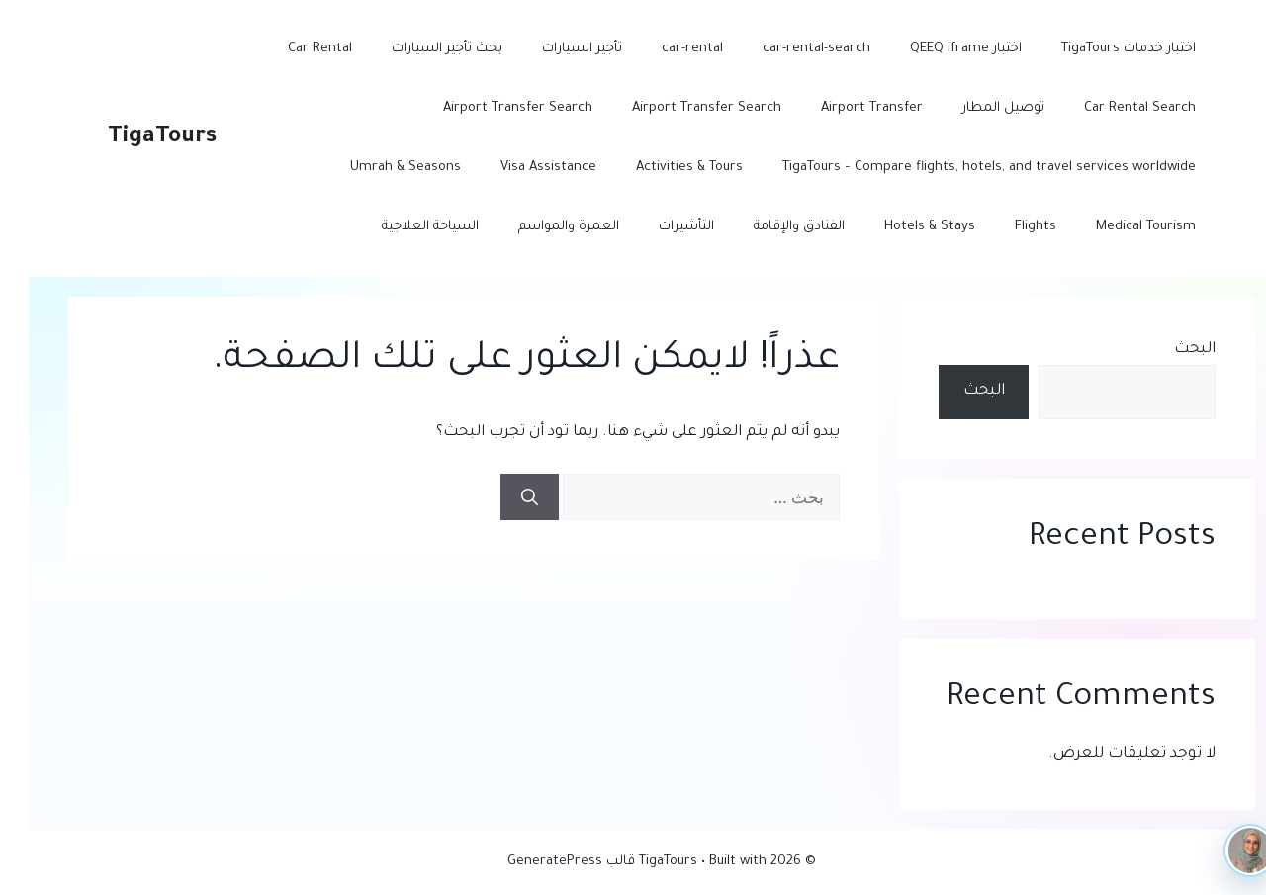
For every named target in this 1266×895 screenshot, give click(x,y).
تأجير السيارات (553, 49)
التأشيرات (657, 227)
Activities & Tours (660, 167)
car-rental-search (788, 49)
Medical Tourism (1117, 227)
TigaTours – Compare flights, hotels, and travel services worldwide (960, 167)
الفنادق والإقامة (770, 227)
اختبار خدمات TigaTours (1100, 49)
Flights (1007, 227)
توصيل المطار (975, 108)
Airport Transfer (843, 108)
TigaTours (133, 138)
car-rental (663, 49)
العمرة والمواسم (540, 227)
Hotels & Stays (901, 227)
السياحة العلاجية (401, 227)
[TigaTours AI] (1221, 850)
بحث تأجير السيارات (418, 49)
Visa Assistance (520, 167)
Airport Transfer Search (678, 108)
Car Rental (291, 49)
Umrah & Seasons (376, 167)
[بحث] (501, 497)
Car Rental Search (1111, 108)
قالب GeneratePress (542, 861)
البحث (1166, 349)
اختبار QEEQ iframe (937, 49)
